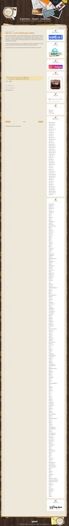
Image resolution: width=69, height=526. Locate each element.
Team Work (51, 270)
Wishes (50, 278)
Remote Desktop (52, 414)
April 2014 (50, 140)
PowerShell (51, 405)
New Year (50, 224)
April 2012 (50, 159)
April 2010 (50, 184)
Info (49, 352)
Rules (50, 421)
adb (49, 487)
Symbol (50, 452)
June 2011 (51, 167)
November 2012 (52, 152)
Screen (50, 425)
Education (50, 324)
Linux (50, 218)
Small (50, 443)
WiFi (49, 477)
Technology (18, 79)
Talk (49, 456)
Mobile (50, 256)
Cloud (50, 251)
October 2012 (51, 154)
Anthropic (50, 284)
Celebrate (50, 302)
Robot (50, 415)
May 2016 (50, 134)
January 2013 (51, 149)
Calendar (50, 299)
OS (49, 393)
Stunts (50, 268)
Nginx (50, 386)
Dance (50, 315)
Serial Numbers (52, 433)
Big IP (50, 292)
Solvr (50, 447)
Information (51, 231)
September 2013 (52, 145)
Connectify (51, 309)
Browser (50, 296)
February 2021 (51, 124)
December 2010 (52, 174)
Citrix (50, 305)
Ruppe (50, 422)
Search (50, 431)
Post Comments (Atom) (16, 126)
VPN (49, 469)
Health (50, 340)
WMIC (50, 475)
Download (50, 321)
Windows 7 (51, 274)
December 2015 (52, 139)
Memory (50, 372)
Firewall (50, 330)
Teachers (50, 458)
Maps (50, 370)
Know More (51, 356)
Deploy (50, 317)
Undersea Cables (52, 466)
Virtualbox (50, 474)
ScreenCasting (51, 427)
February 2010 (51, 187)
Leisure (50, 359)
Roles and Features (52, 418)
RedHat (50, 411)
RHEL (50, 259)
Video (28, 79)
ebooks (50, 491)
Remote (50, 412)
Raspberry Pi (51, 261)
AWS (50, 240)
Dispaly (50, 320)
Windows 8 (51, 276)
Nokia (12, 79)
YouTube (50, 280)
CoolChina (51, 314)
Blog (49, 227)
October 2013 (51, 144)
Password (50, 402)
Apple (50, 245)
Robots (50, 417)
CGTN (50, 298)
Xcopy (50, 483)
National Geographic (52, 383)
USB (49, 236)
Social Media (51, 444)
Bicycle (50, 290)
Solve (50, 446)
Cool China (51, 312)
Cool (49, 209)
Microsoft (50, 205)
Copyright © (22, 524)
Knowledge (51, 255)
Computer (50, 212)
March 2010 (51, 186)
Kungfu (50, 358)
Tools (50, 215)
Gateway (50, 337)
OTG (14, 79)
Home (24, 121)
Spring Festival (51, 450)
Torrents (50, 459)
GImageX (50, 334)
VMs (49, 239)
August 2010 (51, 177)
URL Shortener (51, 462)
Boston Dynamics (52, 295)
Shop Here (51, 111)
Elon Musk (51, 325)
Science (50, 424)
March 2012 (51, 161)
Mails (50, 367)
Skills (50, 264)
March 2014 (51, 142)
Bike (49, 246)
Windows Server (52, 226)
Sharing (50, 262)
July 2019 (50, 127)
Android (50, 243)
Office (50, 396)
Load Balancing (52, 365)
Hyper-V (50, 230)
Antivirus (50, 286)
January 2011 (51, 172)
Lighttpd (50, 362)
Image (50, 349)
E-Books (50, 323)
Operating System (52, 258)
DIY (49, 252)
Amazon (50, 242)
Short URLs (51, 437)
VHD (49, 468)
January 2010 (51, 189)
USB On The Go (23, 79)
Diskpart (50, 318)
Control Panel (51, 311)
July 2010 (50, 179)
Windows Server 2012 (53, 480)
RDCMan (50, 408)
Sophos (50, 449)
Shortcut (50, 234)
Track (50, 461)
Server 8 (50, 436)
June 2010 (51, 181)
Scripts (50, 430)
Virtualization (51, 221)
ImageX (50, 350)
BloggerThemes (46, 524)
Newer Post (8, 121)
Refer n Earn (51, 110)
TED (49, 453)
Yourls (50, 486)
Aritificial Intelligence (52, 287)
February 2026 (51, 122)
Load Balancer (51, 364)
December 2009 (52, 191)
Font (49, 333)
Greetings (50, 339)
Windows (50, 207)
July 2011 (50, 166)
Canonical (50, 248)
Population (51, 403)
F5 (49, 327)
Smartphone (51, 265)
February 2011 (51, 171)
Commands (51, 211)
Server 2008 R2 (52, 434)
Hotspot (50, 343)
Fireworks (50, 331)
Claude (50, 306)
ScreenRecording (52, 428)
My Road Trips (51, 113)
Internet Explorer (52, 355)
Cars (49, 301)
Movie (50, 378)
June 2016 (51, 132)
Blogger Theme (39, 524)
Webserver (51, 273)
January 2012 (51, 162)
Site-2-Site (51, 439)
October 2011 (51, 164)
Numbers (50, 390)
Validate (50, 471)
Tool (49, 214)
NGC (50, 381)
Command (51, 208)
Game (50, 336)
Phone (50, 233)
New (49, 384)
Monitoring (51, 377)
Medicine (50, 371)
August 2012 (51, 156)
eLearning (50, 490)
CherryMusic (51, 303)
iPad (49, 494)
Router (50, 419)
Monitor (50, 375)
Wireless (50, 277)
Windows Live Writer (52, 478)
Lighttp (50, 361)
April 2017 (50, 130)
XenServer (51, 484)
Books (50, 293)
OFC (49, 392)
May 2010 (50, 182)
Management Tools (52, 368)
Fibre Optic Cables (52, 328)
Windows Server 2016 (53, 481)
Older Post (41, 121)
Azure (50, 289)
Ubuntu (50, 237)
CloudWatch (51, 308)
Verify (50, 472)
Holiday (50, 229)
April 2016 (50, 135)
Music (50, 380)
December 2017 (52, 129)
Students (50, 267)
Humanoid (51, 345)
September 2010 (52, 176)
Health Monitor (51, 342)
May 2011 (50, 169)
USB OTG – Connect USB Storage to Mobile (19, 33)
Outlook (50, 399)
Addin (50, 283)
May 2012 (50, 157)
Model (50, 374)
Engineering (51, 254)
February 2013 (51, 147)
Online (50, 397)
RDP (49, 409)
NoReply (50, 387)
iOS (49, 493)
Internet (50, 217)
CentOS (50, 249)
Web (49, 271)
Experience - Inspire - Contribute (35, 19)
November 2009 (52, 192)
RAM (50, 406)
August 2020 (51, 125)
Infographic (51, 353)
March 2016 (51, 137)
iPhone (50, 496)
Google (50, 223)
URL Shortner (51, 464)
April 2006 (50, 194)
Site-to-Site (51, 440)
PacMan (50, 400)
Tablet (50, 455)
